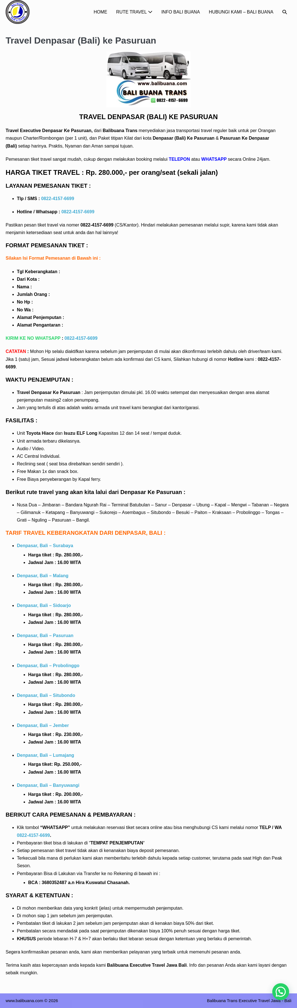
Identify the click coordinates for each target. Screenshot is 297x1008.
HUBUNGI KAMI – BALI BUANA (241, 12)
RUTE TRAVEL (134, 12)
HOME (100, 12)
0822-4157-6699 (57, 198)
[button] (284, 12)
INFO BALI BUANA (180, 12)
